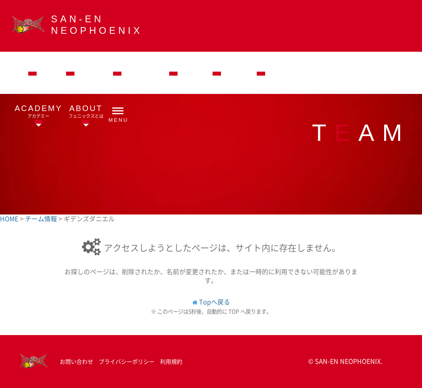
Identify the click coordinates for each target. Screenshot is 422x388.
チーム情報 (42, 218)
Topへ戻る (214, 301)
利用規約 (171, 361)
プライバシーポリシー (126, 361)
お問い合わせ (76, 361)
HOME (10, 218)
